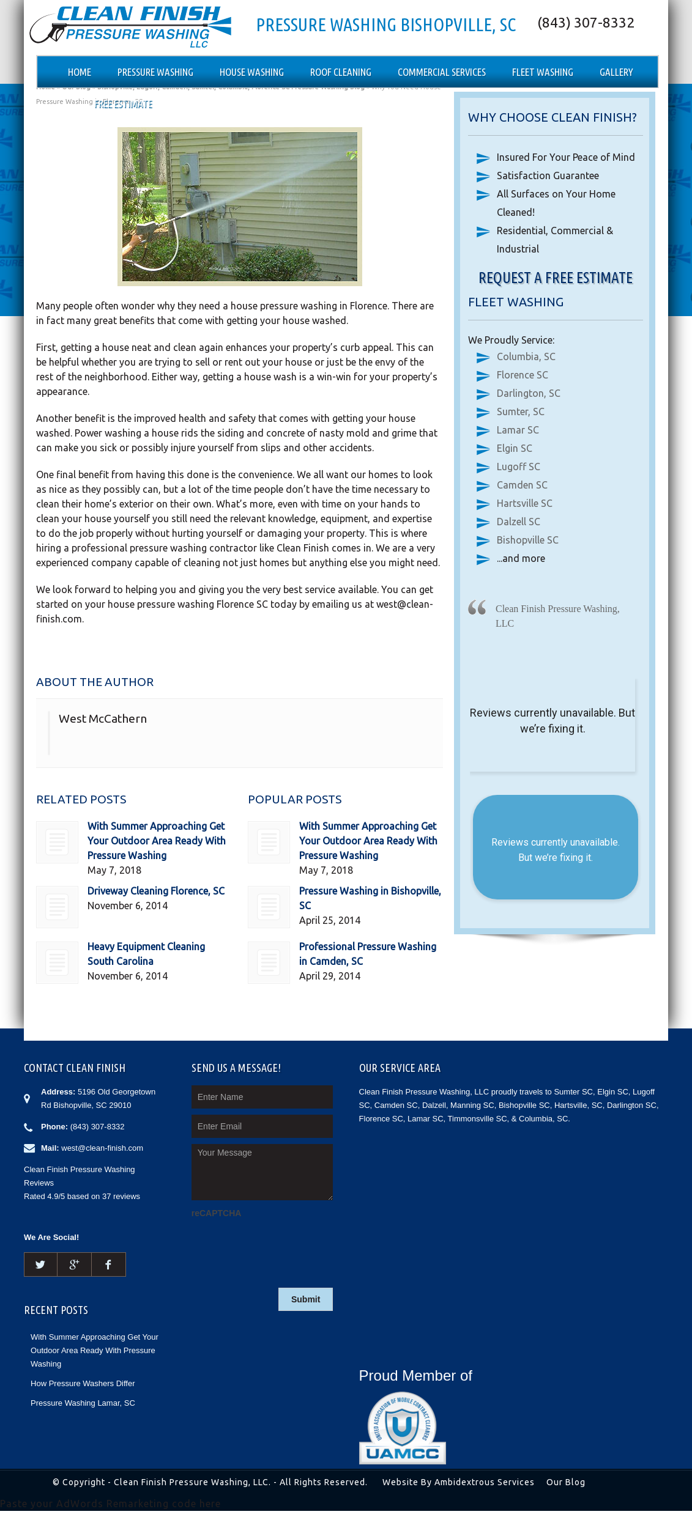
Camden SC (522, 484)
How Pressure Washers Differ (83, 1383)
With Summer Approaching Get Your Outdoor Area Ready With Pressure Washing (156, 841)
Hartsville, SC (578, 1105)
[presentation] (285, 1245)
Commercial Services (442, 72)
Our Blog (566, 1482)
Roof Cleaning (340, 72)
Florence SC (522, 374)
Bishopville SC (528, 539)
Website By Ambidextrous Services (458, 1482)
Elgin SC (514, 448)
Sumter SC (573, 1091)
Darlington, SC (528, 393)
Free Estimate (123, 103)
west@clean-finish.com (102, 1148)
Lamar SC (518, 429)
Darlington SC (632, 1105)
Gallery (616, 72)
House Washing (252, 72)
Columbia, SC (526, 356)
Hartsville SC (524, 503)
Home (79, 72)
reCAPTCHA (217, 1213)
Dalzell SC (518, 521)
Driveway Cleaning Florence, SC (156, 890)
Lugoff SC (518, 466)
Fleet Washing (542, 72)
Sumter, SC (521, 411)
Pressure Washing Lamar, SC (83, 1403)
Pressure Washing (155, 72)
